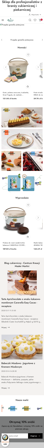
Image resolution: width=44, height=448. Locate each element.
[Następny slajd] (42, 40)
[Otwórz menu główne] (2, 20)
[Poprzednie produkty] (6, 67)
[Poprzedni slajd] (2, 40)
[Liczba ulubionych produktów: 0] (35, 20)
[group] (22, 29)
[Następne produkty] (38, 67)
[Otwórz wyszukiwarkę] (30, 20)
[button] (22, 49)
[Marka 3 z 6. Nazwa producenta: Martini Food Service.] (20, 408)
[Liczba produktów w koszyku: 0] (40, 20)
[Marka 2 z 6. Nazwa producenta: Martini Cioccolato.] (7, 408)
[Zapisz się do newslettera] (14, 436)
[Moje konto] (35, 15)
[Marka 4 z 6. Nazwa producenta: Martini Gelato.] (34, 408)
